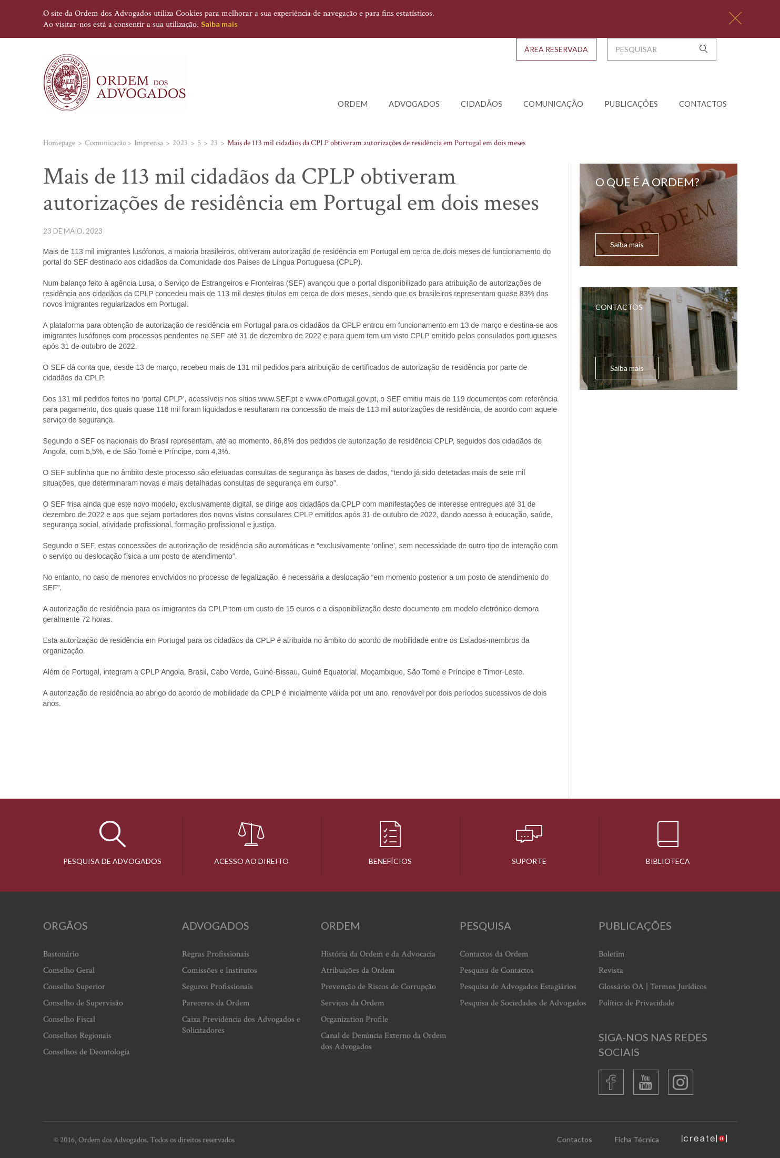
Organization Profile (354, 1019)
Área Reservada (556, 49)
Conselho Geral (69, 970)
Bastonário (61, 954)
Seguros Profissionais (217, 986)
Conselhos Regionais (77, 1035)
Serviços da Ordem (352, 1003)
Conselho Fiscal (69, 1019)
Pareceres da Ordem (216, 1003)
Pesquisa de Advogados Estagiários (518, 986)
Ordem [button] (353, 103)
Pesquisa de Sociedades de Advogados (523, 1003)
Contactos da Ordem (494, 954)
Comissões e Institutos (219, 970)
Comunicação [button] (553, 103)
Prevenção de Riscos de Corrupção (378, 986)
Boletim (612, 954)
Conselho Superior (74, 986)
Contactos (703, 103)
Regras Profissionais (215, 954)
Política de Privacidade (636, 1003)
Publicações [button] (631, 103)
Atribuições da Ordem (358, 970)
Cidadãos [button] (481, 103)
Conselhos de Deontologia (86, 1052)
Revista (611, 970)
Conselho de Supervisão (83, 1003)
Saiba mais (219, 23)
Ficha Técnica (637, 1139)
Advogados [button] (414, 103)
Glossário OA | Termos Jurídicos (653, 986)
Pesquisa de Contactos (497, 970)
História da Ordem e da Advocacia (378, 954)
